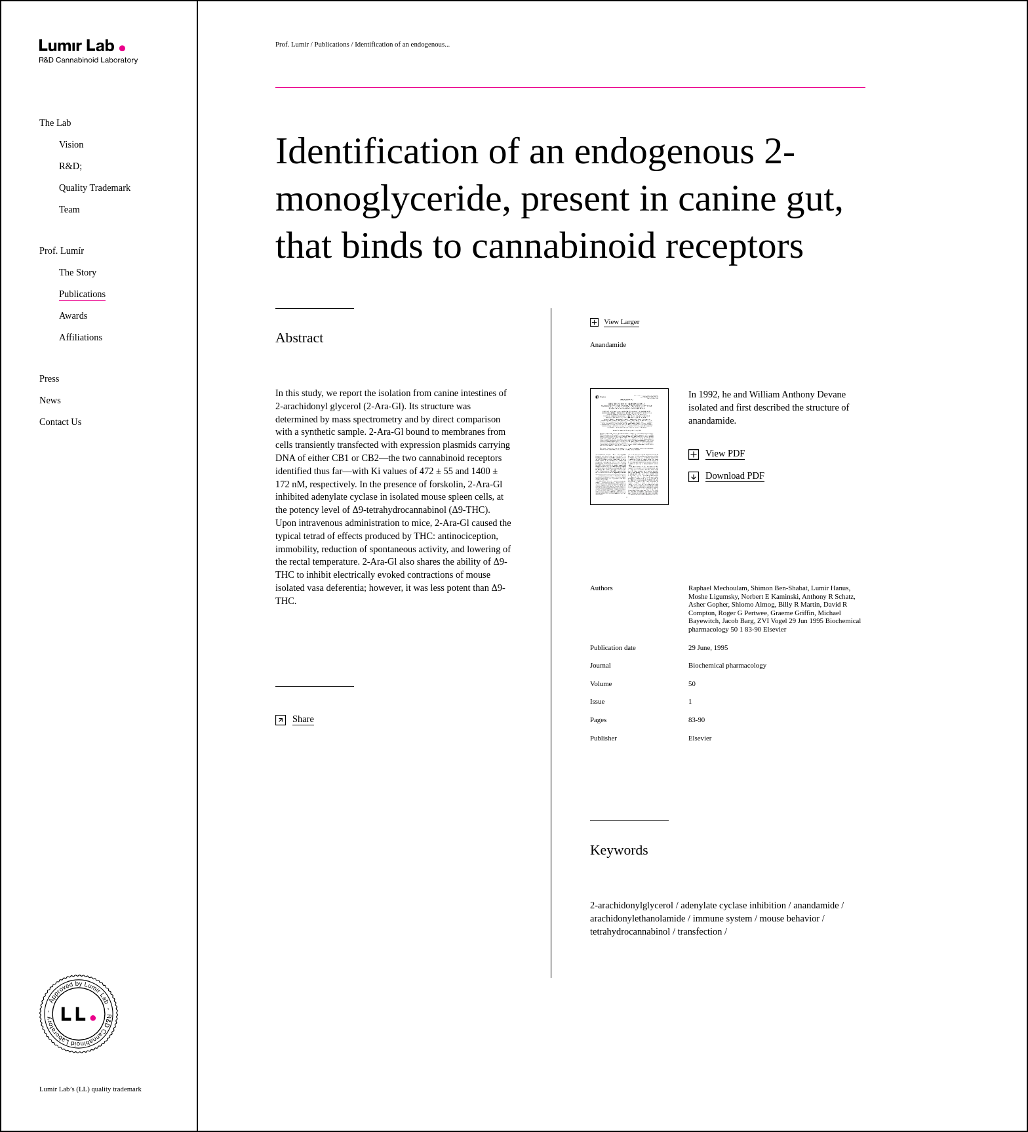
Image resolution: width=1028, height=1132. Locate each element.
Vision (71, 145)
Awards (73, 316)
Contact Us (60, 422)
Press (49, 379)
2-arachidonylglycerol (633, 905)
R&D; (70, 166)
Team (69, 209)
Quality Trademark (94, 188)
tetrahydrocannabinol (631, 931)
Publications (82, 295)
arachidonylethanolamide (639, 918)
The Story (77, 272)
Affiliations (80, 337)
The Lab (55, 123)
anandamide (817, 905)
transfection (700, 931)
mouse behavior (791, 918)
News (50, 400)
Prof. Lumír (61, 251)
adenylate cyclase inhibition (734, 905)
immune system (724, 918)
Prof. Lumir (292, 44)
